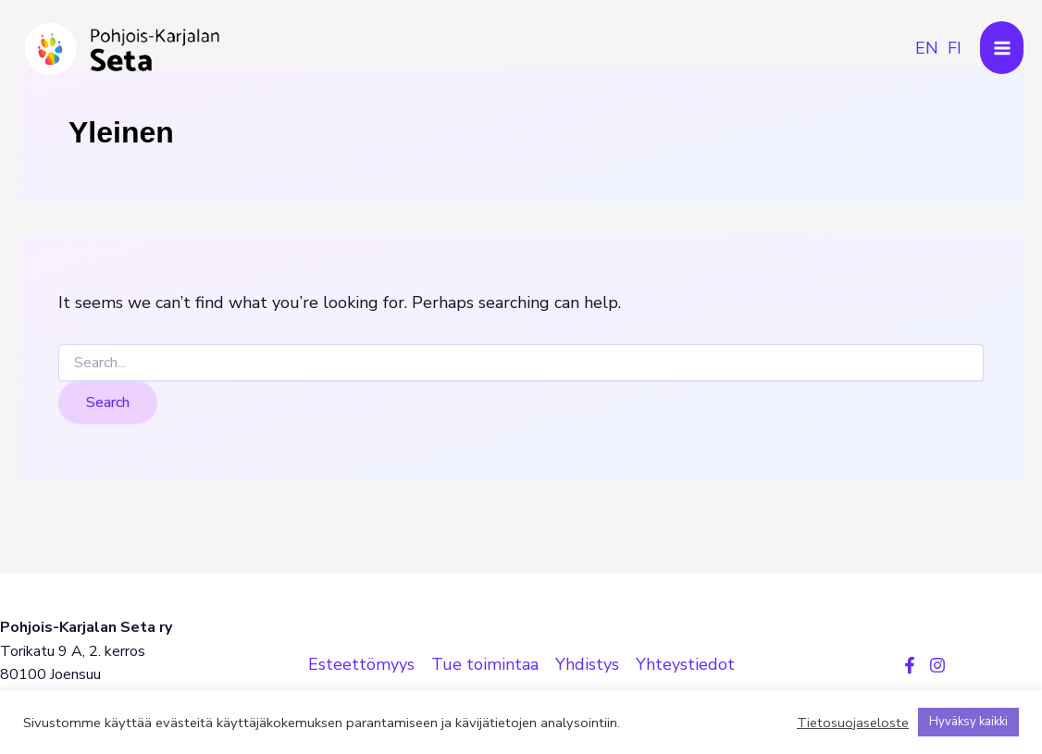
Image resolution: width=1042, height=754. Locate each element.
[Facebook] (909, 665)
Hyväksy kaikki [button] (968, 721)
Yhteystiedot (685, 664)
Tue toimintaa (485, 664)
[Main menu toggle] (1001, 47)
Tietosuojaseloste (853, 722)
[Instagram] (937, 665)
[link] (926, 48)
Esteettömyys (361, 664)
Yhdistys (587, 664)
